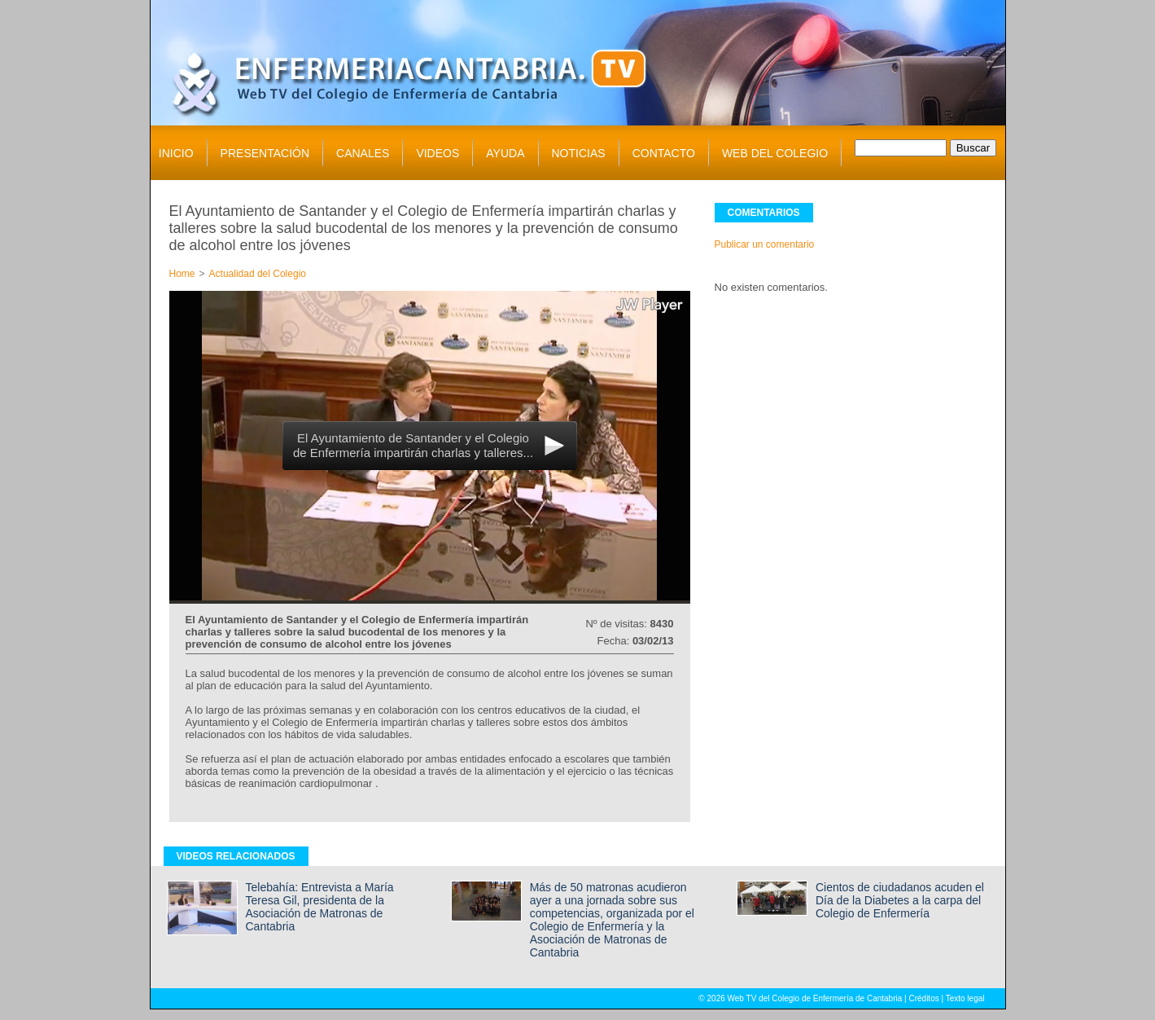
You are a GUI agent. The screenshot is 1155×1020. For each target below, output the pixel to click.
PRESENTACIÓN (265, 153)
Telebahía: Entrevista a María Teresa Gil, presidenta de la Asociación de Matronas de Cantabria (320, 907)
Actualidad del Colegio (257, 273)
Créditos (923, 998)
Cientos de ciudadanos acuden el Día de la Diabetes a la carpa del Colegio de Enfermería (900, 900)
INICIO (176, 153)
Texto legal (965, 998)
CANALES (362, 153)
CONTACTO (663, 153)
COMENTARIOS (764, 212)
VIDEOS (437, 153)
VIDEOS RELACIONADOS (236, 856)
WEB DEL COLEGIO (775, 153)
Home (182, 273)
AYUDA (505, 153)
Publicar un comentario (765, 244)
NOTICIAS (579, 153)
